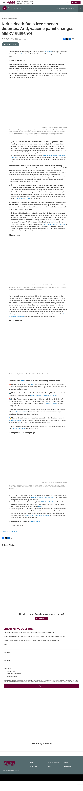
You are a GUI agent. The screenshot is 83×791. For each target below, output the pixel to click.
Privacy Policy (33, 776)
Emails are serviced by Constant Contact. (61, 688)
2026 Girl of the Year (48, 503)
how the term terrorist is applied (54, 226)
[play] (4, 8)
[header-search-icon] (68, 2)
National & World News (9, 20)
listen (23, 55)
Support (66, 772)
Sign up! (41, 692)
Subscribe (48, 53)
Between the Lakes (12, 678)
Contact (32, 772)
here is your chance (19, 430)
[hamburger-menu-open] (4, 2)
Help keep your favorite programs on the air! (41, 617)
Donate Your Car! (41, 622)
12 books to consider (50, 405)
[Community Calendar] (41, 727)
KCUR (40, 508)
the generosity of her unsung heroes (37, 517)
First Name (7, 659)
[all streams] (80, 8)
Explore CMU (67, 776)
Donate (76, 2)
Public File (49, 776)
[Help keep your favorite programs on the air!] (41, 586)
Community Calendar (41, 753)
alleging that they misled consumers (42, 499)
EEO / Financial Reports (53, 772)
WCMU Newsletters (12, 683)
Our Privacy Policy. (74, 688)
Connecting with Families (14, 680)
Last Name (7, 667)
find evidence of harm (23, 200)
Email (5, 650)
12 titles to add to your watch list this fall (43, 397)
